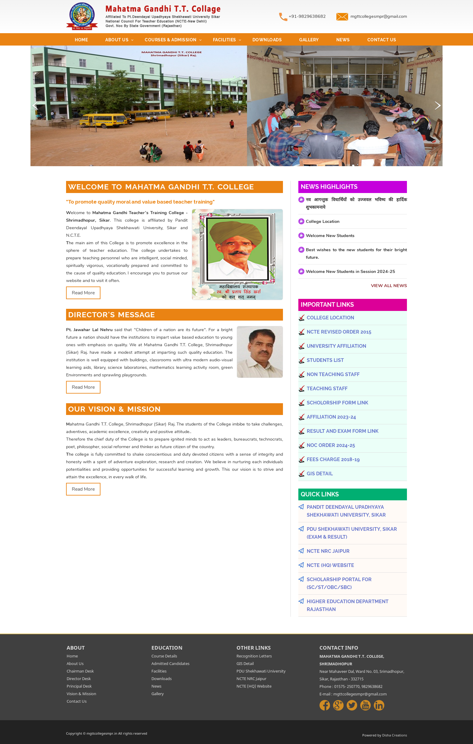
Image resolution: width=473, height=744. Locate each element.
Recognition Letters (254, 656)
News (343, 39)
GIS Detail (245, 663)
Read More (83, 293)
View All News (389, 286)
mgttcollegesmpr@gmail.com (379, 16)
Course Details (164, 656)
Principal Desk (79, 686)
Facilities (224, 39)
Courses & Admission (171, 39)
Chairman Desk (80, 671)
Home (81, 39)
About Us (117, 39)
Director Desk (79, 678)
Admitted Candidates (170, 663)
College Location (322, 221)
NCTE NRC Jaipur (251, 678)
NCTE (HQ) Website (254, 686)
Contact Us (381, 39)
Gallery (309, 39)
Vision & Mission (81, 693)
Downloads (267, 39)
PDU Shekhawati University (261, 671)
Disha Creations (394, 735)
